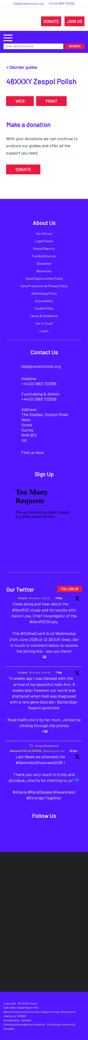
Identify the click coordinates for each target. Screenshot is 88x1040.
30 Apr (73, 750)
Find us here (32, 452)
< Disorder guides (21, 67)
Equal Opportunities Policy (44, 278)
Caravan (26, 1020)
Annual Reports (44, 248)
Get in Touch (44, 323)
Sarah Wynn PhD (27, 1007)
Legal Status (44, 241)
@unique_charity (39, 598)
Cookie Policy (44, 308)
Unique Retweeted (46, 745)
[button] (8, 37)
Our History (44, 233)
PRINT (51, 101)
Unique (22, 598)
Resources (44, 271)
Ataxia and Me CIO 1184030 (25, 750)
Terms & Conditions (44, 316)
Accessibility (44, 301)
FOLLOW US (69, 589)
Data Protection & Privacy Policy (44, 286)
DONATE (51, 21)
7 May (59, 672)
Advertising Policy (44, 293)
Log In (44, 331)
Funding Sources (44, 256)
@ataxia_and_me (54, 750)
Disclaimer (44, 263)
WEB (19, 101)
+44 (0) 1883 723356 (61, 3)
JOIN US (74, 21)
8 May (58, 598)
